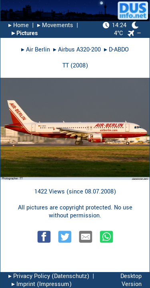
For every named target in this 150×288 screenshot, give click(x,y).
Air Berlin (38, 49)
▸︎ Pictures (25, 33)
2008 (79, 65)
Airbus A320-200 (79, 49)
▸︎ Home (18, 25)
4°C (121, 29)
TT (65, 65)
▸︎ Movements (55, 25)
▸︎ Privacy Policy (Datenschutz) (48, 276)
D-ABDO (119, 49)
